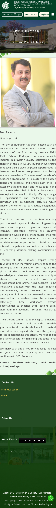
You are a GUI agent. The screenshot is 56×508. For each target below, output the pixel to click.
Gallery (13, 496)
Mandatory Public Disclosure (32, 496)
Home (13, 42)
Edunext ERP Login (12, 14)
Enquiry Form (31, 14)
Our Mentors (45, 492)
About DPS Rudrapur (13, 492)
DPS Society (31, 492)
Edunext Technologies (41, 504)
